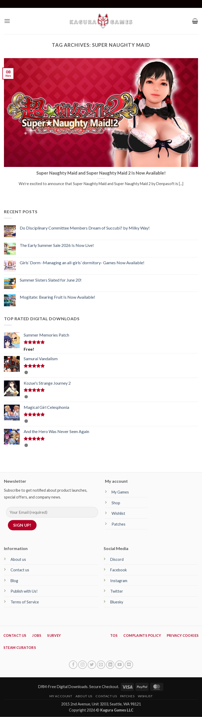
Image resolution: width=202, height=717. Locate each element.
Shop (116, 503)
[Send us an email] (101, 664)
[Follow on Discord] (129, 664)
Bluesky (116, 602)
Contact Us (106, 696)
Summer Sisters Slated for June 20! (51, 279)
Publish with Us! (24, 591)
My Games (120, 492)
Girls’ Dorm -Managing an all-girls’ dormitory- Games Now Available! (82, 262)
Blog (14, 580)
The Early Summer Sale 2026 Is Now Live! (57, 245)
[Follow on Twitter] (92, 664)
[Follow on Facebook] (73, 664)
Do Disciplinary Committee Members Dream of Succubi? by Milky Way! (85, 227)
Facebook (118, 570)
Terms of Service (25, 602)
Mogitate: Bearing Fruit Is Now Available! (57, 296)
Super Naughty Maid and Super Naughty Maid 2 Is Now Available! (101, 173)
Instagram (118, 580)
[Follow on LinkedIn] (110, 664)
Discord (117, 559)
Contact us (20, 570)
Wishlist (118, 513)
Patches (118, 524)
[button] (7, 20)
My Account (60, 696)
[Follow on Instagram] (82, 664)
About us (18, 559)
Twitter (116, 591)
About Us (83, 696)
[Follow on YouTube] (119, 664)
